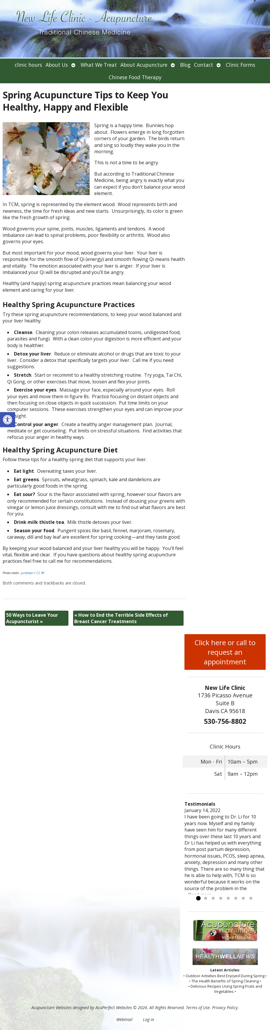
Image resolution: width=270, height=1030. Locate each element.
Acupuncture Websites (51, 1007)
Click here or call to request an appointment (225, 652)
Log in (148, 1019)
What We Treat (99, 64)
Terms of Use (198, 1007)
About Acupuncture (143, 64)
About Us (57, 64)
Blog (185, 64)
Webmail (124, 1019)
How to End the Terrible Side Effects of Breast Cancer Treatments (121, 618)
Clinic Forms (240, 64)
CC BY (40, 573)
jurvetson (27, 573)
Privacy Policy (225, 1007)
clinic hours (28, 64)
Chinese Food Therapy (135, 77)
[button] (7, 419)
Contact (203, 64)
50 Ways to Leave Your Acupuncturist (32, 618)
